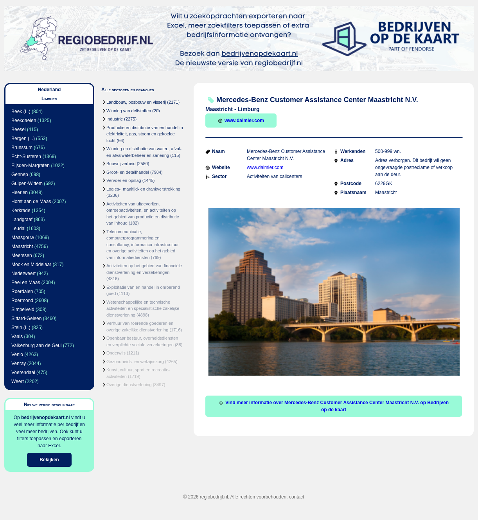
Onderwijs (116, 353)
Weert (17, 381)
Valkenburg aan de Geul (36, 345)
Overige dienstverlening (129, 384)
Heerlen (19, 192)
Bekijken (49, 459)
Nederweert (23, 273)
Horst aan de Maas (31, 201)
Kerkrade (21, 210)
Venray (18, 363)
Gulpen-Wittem (27, 183)
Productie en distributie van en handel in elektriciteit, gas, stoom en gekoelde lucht (144, 134)
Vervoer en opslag (123, 180)
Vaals (17, 336)
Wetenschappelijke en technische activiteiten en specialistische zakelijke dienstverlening (142, 308)
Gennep (19, 174)
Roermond (22, 300)
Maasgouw (22, 237)
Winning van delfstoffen (128, 110)
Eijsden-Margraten (30, 165)
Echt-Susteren (26, 156)
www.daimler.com (241, 120)
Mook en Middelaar (31, 264)
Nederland (49, 89)
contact (296, 497)
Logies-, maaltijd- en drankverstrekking (143, 189)
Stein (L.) (21, 327)
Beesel (18, 129)
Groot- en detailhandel (127, 172)
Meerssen (21, 255)
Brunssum (21, 147)
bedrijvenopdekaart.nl (45, 417)
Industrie (114, 119)
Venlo (17, 354)
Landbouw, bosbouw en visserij (136, 102)
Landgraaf (21, 219)
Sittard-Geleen (26, 318)
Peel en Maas (25, 282)
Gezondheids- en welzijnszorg (135, 361)
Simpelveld (22, 309)
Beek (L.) (21, 111)
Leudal (18, 228)
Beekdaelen (23, 120)
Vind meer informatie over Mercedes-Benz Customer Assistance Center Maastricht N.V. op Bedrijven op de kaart (334, 406)
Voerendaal (23, 372)
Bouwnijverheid (121, 163)
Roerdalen (22, 291)
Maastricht (22, 246)
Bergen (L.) (23, 138)
